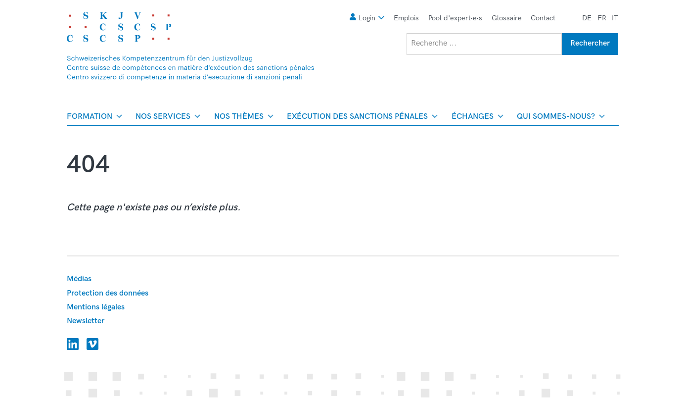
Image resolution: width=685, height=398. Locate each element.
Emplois (406, 18)
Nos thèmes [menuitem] (244, 118)
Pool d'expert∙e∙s (455, 18)
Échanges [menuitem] (477, 118)
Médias (79, 279)
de (587, 18)
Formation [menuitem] (94, 118)
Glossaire (507, 18)
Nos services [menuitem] (168, 118)
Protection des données (107, 293)
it (615, 18)
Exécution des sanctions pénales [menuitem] (362, 118)
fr (601, 18)
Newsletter (85, 321)
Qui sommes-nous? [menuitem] (561, 118)
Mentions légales (96, 307)
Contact (543, 18)
